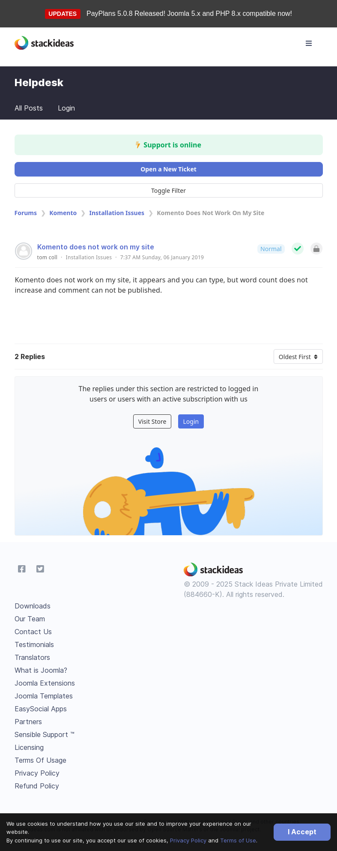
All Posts (29, 108)
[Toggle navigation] (308, 43)
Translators (32, 657)
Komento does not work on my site (95, 247)
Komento (63, 213)
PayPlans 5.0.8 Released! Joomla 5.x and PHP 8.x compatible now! (189, 13)
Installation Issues (117, 213)
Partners (28, 721)
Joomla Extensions (45, 683)
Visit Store (152, 421)
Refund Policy (37, 786)
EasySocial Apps (41, 708)
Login (66, 108)
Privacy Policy (188, 840)
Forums (26, 213)
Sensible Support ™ (45, 734)
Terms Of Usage (40, 760)
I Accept (302, 831)
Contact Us (33, 631)
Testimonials (34, 644)
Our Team (30, 618)
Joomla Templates (44, 696)
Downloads (33, 606)
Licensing (29, 747)
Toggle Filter (168, 190)
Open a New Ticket (168, 169)
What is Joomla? (41, 670)
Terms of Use (238, 840)
